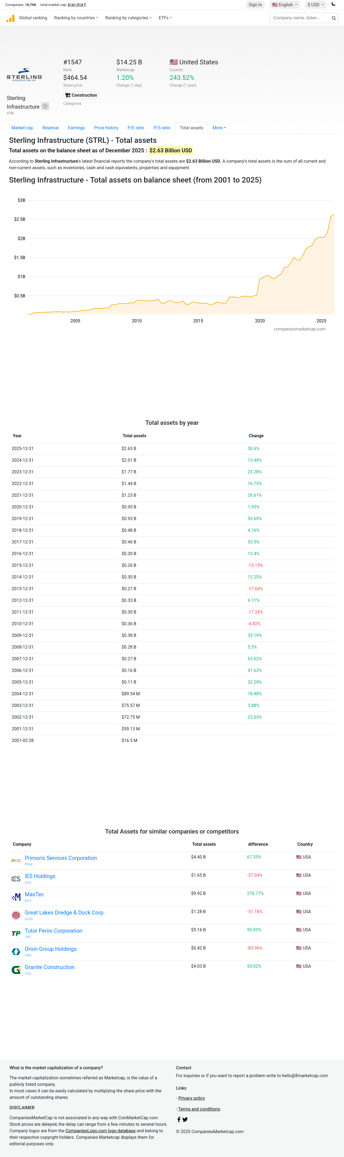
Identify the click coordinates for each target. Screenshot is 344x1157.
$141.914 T (77, 5)
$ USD (314, 4)
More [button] (218, 127)
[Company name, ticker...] (304, 18)
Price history (106, 127)
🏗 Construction (81, 95)
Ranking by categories (126, 17)
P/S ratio (162, 127)
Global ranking (33, 17)
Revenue (50, 127)
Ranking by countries (74, 17)
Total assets (191, 127)
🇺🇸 (283, 4)
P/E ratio (136, 127)
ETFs (164, 17)
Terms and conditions (199, 1109)
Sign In (255, 4)
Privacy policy (191, 1098)
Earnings (76, 127)
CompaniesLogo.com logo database (100, 1130)
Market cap (22, 127)
